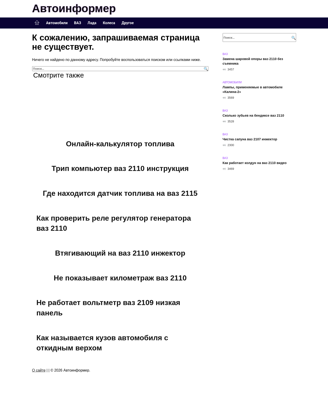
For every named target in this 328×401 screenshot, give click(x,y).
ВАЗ (77, 23)
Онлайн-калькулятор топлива (120, 144)
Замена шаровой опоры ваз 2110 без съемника (253, 61)
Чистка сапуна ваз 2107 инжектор (250, 139)
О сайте (39, 370)
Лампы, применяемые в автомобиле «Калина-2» (253, 89)
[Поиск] (205, 68)
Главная (37, 22)
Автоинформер (74, 8)
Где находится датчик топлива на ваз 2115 (120, 193)
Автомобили (57, 23)
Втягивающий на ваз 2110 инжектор (120, 253)
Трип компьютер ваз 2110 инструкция (120, 168)
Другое (128, 23)
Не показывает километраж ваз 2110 (120, 278)
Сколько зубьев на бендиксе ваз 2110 (253, 115)
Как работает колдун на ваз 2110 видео (255, 163)
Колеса (109, 23)
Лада (91, 23)
